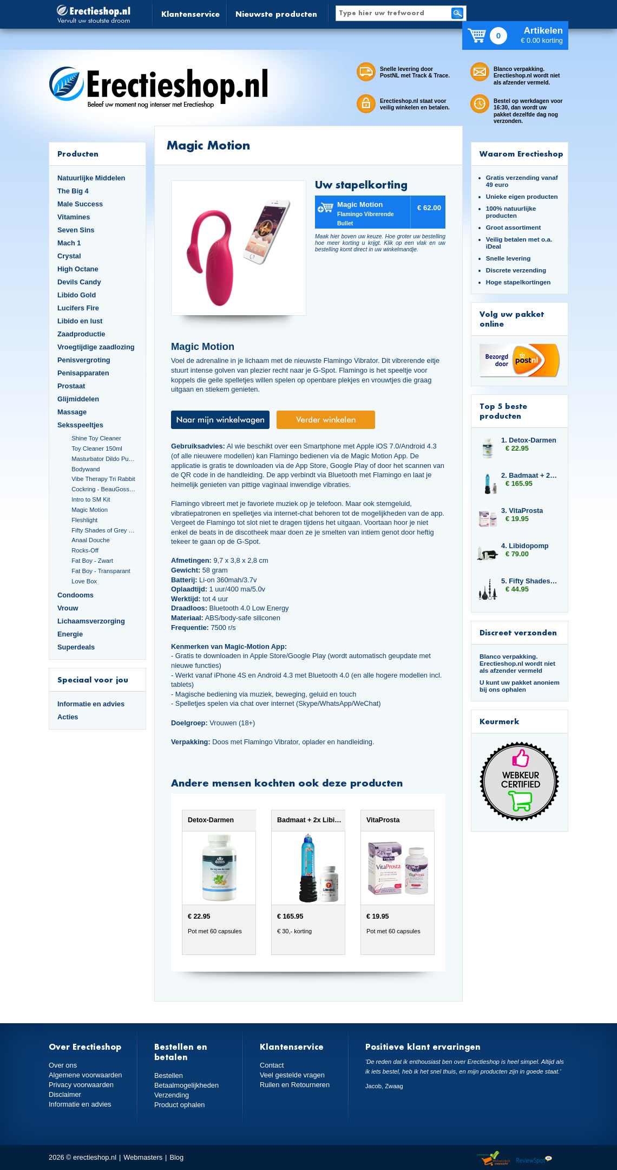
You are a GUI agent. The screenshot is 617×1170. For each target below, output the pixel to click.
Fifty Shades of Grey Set (104, 530)
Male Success (80, 204)
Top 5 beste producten (503, 410)
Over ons (63, 1065)
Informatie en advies (90, 704)
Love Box (84, 581)
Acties (67, 717)
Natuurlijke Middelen (91, 178)
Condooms (75, 595)
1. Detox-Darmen (528, 440)
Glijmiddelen (78, 399)
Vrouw (67, 608)
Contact (272, 1065)
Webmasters (142, 1157)
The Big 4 (73, 191)
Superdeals (76, 647)
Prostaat (71, 386)
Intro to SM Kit (90, 499)
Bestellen (168, 1075)
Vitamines (73, 217)
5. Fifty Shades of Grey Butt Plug (529, 581)
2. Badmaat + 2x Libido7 (529, 475)
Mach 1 (69, 243)
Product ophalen (179, 1105)
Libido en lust (79, 321)
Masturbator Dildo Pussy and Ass (104, 459)
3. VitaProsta (522, 510)
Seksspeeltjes (80, 425)
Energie (70, 634)
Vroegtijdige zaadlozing (96, 347)
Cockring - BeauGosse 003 (104, 489)
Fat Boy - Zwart (92, 560)
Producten (78, 153)
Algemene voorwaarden (85, 1075)
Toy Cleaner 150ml (96, 448)
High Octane (78, 269)
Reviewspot (534, 1159)
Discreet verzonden (518, 632)
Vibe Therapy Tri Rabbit (103, 479)
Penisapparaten (83, 373)
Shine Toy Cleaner (96, 438)
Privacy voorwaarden (81, 1085)
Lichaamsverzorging (91, 621)
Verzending (171, 1095)
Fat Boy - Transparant (100, 571)
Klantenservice (190, 13)
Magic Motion (89, 509)
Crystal (69, 256)
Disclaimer (65, 1094)
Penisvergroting (83, 360)
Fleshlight (84, 520)
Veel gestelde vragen (292, 1075)
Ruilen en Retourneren (295, 1085)
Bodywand (85, 469)
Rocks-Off (85, 550)
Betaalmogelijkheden (186, 1085)
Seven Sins (75, 230)
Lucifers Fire (78, 308)
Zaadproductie (81, 334)
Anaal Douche (90, 540)
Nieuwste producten (276, 13)
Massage (72, 412)
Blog (176, 1157)
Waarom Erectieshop (521, 153)
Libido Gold (76, 295)
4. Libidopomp (525, 546)
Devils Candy (79, 282)
